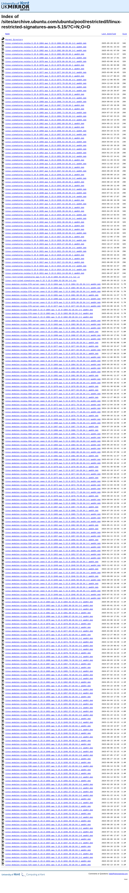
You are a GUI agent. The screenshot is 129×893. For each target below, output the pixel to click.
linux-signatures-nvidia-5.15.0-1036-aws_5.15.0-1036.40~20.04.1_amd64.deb (44, 207)
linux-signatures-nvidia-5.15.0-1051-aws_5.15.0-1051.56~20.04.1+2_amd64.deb (45, 156)
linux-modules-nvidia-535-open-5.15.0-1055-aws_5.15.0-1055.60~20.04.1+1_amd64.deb (49, 704)
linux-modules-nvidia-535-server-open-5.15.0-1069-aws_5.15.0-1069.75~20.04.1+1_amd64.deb (53, 499)
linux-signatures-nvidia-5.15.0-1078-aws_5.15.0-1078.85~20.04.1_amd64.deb (44, 65)
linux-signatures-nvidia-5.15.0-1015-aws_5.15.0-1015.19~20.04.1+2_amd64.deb (45, 266)
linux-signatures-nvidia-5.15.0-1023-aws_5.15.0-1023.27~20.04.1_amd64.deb (44, 244)
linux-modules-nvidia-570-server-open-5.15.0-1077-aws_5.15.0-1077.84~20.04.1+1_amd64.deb (53, 306)
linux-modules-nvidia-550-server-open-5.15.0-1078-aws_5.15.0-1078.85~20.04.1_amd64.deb (51, 386)
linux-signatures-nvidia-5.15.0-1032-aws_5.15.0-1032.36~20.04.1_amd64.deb (44, 222)
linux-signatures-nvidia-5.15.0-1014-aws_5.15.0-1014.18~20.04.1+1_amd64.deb (45, 269)
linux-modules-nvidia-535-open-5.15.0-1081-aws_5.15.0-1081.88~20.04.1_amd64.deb (48, 612)
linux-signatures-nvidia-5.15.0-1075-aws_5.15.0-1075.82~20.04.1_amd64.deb (44, 76)
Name (7, 33)
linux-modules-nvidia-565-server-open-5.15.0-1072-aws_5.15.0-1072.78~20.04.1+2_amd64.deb (53, 361)
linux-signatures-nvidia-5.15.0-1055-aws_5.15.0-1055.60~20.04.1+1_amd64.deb (45, 145)
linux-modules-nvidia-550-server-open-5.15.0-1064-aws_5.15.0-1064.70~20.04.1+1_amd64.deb (53, 437)
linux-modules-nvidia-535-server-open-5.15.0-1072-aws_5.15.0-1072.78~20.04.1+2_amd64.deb (53, 485)
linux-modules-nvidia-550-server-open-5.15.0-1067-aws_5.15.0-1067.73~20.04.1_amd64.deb (51, 426)
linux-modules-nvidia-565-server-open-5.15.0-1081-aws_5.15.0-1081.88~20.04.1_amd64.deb (51, 331)
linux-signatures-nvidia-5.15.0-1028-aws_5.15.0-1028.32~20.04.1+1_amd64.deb (45, 233)
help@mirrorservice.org (118, 874)
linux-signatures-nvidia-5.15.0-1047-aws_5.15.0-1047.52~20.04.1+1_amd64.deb (45, 171)
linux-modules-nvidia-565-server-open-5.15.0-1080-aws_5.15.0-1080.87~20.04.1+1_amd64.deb (53, 335)
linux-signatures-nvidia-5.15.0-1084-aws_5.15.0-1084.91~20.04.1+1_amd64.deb (45, 43)
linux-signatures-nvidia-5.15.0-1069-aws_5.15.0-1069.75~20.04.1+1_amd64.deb (45, 98)
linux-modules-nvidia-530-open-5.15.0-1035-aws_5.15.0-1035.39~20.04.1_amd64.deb (48, 773)
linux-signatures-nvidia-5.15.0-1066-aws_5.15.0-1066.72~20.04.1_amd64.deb (44, 109)
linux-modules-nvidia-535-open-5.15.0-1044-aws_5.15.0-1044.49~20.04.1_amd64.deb (48, 740)
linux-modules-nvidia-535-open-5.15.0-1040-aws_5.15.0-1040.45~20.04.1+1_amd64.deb (49, 751)
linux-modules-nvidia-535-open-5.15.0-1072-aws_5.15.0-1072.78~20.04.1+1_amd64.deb (49, 645)
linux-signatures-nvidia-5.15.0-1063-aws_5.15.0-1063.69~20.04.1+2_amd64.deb (45, 120)
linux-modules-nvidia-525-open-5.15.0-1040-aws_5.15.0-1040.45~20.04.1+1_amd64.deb (49, 832)
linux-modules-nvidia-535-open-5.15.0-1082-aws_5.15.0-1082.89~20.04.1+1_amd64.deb (49, 609)
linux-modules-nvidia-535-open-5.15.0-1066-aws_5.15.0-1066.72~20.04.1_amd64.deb (48, 667)
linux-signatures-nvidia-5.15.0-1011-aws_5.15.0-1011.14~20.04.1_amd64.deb (44, 273)
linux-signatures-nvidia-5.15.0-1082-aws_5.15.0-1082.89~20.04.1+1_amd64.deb (45, 50)
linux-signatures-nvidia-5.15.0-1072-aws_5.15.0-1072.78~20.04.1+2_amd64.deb (45, 83)
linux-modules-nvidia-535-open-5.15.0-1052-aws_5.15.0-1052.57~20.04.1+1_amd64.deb (49, 711)
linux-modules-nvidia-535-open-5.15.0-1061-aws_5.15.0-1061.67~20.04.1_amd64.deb (48, 685)
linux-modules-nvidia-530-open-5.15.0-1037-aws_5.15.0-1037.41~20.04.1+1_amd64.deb (49, 766)
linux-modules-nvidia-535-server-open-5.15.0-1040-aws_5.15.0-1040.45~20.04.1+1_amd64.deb (53, 594)
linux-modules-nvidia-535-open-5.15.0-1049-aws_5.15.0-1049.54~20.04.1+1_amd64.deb (49, 722)
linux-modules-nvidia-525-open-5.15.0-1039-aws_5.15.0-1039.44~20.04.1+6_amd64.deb (49, 835)
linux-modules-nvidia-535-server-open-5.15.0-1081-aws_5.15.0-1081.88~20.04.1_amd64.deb (51, 455)
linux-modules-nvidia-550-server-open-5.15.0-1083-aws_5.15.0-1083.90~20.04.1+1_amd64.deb (53, 368)
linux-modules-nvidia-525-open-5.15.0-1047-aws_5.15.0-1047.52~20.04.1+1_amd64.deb (49, 810)
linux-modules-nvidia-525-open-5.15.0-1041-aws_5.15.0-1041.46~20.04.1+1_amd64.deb (49, 828)
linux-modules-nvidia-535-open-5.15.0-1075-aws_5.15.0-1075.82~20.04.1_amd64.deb (48, 634)
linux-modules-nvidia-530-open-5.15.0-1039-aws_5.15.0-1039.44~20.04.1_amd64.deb (48, 758)
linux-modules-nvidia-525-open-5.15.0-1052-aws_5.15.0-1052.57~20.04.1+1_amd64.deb (49, 791)
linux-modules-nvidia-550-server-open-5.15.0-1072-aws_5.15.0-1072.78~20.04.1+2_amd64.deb (53, 404)
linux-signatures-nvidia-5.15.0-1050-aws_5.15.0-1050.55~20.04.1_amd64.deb (44, 160)
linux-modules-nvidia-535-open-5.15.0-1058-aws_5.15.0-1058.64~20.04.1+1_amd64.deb (49, 689)
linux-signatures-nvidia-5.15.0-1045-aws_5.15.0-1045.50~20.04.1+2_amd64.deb (45, 178)
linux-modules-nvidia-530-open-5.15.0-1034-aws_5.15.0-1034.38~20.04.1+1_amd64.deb (49, 777)
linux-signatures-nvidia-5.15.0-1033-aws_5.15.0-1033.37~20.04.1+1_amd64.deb (45, 218)
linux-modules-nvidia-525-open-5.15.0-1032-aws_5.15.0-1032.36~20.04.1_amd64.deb (48, 861)
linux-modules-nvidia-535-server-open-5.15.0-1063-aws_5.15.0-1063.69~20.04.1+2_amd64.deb (53, 521)
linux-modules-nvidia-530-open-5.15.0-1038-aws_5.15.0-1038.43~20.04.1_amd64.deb (48, 762)
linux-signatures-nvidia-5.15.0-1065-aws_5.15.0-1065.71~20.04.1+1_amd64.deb (45, 112)
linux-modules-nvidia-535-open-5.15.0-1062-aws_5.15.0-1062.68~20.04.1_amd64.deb (48, 682)
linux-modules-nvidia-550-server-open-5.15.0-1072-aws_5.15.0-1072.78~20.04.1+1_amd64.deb (53, 408)
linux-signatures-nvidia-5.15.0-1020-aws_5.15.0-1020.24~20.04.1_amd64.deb (44, 255)
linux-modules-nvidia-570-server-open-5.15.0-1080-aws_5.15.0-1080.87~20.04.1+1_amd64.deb (53, 298)
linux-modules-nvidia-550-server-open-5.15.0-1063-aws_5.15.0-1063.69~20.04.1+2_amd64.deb (53, 441)
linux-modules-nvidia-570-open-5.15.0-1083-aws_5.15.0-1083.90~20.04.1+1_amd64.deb (49, 313)
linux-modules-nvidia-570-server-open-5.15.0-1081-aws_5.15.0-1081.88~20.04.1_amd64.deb (51, 295)
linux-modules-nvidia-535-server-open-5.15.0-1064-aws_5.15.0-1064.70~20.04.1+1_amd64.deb (53, 518)
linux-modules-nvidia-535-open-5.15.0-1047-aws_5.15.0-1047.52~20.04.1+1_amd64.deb (49, 729)
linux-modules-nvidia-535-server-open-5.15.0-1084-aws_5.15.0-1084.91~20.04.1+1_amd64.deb (53, 444)
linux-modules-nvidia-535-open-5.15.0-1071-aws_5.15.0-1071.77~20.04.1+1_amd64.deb (49, 649)
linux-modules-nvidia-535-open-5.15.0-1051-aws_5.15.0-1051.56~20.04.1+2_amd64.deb (49, 715)
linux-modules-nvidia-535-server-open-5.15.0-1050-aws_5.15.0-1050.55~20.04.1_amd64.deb (51, 561)
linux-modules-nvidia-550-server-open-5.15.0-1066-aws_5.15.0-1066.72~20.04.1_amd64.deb (51, 430)
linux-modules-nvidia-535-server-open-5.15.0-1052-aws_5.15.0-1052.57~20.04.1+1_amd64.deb (53, 554)
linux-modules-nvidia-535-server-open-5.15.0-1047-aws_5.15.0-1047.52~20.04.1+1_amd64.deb (53, 572)
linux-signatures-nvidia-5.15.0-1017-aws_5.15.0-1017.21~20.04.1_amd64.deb (44, 262)
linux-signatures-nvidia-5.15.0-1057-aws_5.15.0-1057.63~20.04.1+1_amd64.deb (45, 134)
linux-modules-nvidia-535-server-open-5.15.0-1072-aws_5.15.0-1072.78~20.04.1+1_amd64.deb (53, 488)
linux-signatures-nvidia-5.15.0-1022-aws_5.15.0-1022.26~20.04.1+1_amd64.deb (45, 247)
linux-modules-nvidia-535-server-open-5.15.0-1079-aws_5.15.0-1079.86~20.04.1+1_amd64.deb (53, 463)
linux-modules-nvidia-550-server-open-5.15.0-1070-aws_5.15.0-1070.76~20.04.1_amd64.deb (51, 415)
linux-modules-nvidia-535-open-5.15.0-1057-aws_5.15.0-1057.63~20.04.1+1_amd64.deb (49, 693)
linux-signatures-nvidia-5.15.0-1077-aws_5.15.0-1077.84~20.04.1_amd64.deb (44, 68)
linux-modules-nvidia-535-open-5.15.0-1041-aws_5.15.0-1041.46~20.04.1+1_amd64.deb (49, 748)
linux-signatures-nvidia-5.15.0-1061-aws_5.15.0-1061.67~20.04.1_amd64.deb (44, 127)
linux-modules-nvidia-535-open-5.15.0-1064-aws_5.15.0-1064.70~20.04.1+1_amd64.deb (49, 675)
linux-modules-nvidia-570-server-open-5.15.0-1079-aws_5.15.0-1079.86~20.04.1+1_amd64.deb (53, 302)
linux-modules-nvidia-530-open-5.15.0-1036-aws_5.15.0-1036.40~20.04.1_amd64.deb (48, 769)
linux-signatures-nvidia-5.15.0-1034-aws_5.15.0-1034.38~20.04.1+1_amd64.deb (45, 214)
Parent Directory (14, 39)
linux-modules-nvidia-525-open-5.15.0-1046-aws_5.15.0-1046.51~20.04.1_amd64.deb (48, 813)
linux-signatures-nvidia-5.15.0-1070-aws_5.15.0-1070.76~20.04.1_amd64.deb (44, 94)
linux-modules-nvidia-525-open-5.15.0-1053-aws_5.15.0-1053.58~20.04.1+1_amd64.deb (49, 788)
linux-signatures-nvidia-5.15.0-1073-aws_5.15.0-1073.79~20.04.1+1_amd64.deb (45, 79)
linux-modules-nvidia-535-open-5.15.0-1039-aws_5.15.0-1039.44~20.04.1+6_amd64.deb (49, 755)
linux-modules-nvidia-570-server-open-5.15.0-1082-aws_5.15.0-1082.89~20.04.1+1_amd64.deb (53, 291)
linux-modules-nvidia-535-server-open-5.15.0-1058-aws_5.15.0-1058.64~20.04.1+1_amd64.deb (53, 532)
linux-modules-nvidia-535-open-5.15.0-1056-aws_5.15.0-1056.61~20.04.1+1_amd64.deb (49, 700)
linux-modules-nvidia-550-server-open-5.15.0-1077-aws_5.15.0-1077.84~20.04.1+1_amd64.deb (53, 393)
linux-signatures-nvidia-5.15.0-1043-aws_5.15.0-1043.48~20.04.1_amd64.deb (44, 185)
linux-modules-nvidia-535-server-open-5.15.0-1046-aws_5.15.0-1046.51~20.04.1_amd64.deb (51, 576)
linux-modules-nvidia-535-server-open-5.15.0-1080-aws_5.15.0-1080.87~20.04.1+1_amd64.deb (53, 459)
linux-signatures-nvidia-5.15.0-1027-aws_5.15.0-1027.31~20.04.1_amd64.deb (44, 236)
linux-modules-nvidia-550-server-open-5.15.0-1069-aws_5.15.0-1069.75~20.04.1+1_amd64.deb (53, 419)
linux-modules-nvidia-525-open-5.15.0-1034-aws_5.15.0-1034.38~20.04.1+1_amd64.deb (49, 853)
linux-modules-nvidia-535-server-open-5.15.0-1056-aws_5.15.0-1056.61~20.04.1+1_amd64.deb (53, 543)
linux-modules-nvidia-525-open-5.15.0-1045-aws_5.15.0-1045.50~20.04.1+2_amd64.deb (49, 817)
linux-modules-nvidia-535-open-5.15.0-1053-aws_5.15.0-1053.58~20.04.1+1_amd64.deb (49, 707)
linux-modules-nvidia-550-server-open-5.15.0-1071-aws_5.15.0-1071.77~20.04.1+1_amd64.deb (53, 412)
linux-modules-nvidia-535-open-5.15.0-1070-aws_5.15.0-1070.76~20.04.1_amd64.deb (48, 653)
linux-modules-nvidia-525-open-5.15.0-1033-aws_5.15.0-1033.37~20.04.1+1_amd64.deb (49, 857)
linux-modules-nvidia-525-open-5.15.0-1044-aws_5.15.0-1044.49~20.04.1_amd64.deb (48, 821)
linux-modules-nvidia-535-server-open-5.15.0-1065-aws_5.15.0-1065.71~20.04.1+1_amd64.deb (53, 514)
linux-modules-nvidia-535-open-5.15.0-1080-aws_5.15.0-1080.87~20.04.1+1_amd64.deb (49, 616)
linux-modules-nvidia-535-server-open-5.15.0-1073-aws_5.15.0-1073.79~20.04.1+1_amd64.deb (53, 481)
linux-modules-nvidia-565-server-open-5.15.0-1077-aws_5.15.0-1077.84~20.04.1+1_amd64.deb (53, 350)
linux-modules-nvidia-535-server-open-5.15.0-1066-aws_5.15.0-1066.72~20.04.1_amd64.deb (51, 510)
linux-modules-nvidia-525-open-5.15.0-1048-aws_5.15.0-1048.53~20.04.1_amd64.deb (48, 806)
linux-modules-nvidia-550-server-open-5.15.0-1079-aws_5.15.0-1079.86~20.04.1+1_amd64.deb (53, 382)
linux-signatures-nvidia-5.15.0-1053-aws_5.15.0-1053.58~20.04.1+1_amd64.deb (45, 149)
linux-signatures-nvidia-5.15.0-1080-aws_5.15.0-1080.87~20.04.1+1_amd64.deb (45, 57)
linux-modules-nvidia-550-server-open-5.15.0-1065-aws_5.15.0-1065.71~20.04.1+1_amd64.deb (53, 434)
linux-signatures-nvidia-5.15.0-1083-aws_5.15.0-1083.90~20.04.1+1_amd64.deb (45, 46)
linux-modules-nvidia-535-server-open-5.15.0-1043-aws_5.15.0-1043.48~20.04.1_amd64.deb (51, 587)
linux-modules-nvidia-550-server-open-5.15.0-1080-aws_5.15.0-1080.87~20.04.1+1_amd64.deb (53, 379)
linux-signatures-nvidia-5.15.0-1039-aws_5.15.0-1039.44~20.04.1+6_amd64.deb (45, 196)
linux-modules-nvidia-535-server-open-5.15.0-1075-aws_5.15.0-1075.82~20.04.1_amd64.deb (51, 477)
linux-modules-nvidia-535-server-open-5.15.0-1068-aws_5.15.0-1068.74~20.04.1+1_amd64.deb (53, 503)
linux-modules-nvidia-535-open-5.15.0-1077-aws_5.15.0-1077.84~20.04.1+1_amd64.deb (49, 631)
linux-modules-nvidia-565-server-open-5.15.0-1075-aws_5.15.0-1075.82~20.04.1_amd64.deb (51, 353)
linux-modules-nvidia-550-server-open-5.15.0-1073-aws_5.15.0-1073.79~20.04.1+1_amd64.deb (53, 401)
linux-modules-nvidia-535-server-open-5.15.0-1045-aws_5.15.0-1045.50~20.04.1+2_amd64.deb (53, 580)
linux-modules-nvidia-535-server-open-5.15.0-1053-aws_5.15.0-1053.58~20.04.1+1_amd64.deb (53, 550)
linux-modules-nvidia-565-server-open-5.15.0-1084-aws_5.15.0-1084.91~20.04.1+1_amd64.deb (53, 320)
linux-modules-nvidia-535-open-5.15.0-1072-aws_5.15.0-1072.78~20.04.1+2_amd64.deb (49, 642)
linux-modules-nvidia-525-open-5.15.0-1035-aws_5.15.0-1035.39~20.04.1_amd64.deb (48, 850)
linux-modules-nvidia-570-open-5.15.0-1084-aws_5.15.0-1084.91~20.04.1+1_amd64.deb (49, 309)
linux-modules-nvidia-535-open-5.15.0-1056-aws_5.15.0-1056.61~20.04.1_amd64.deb (48, 696)
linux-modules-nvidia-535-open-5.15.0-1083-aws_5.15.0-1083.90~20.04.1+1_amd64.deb (49, 605)
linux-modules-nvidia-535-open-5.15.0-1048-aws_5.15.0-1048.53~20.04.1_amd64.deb (48, 726)
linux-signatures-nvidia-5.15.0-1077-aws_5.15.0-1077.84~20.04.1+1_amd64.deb (45, 72)
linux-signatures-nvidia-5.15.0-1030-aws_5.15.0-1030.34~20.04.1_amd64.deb (44, 229)
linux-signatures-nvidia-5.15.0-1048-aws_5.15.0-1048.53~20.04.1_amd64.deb (44, 167)
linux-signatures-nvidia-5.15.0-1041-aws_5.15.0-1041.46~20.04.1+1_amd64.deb (45, 189)
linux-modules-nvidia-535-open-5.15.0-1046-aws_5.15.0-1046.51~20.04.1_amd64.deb (48, 733)
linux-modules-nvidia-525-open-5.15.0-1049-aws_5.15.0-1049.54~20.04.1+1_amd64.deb (49, 802)
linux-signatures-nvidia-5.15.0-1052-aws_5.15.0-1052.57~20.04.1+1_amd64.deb (45, 152)
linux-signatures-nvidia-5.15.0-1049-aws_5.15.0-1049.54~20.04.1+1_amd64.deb (45, 163)
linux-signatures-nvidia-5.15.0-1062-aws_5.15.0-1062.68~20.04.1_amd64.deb (44, 123)
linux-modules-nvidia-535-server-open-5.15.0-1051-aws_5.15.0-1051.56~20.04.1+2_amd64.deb (53, 558)
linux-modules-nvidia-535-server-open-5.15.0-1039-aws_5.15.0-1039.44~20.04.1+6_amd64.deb (53, 598)
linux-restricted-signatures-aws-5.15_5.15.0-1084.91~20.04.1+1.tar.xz (42, 277)
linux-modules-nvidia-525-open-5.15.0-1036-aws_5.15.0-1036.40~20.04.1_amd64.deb (48, 846)
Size (124, 33)
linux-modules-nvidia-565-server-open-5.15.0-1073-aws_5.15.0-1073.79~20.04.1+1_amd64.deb (53, 357)
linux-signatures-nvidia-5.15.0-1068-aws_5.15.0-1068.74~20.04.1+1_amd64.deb (45, 101)
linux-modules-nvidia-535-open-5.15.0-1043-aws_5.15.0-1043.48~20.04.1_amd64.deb (48, 744)
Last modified (109, 33)
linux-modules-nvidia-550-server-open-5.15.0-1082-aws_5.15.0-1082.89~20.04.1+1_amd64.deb (53, 371)
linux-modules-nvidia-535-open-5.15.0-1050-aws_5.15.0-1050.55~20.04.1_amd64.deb (48, 718)
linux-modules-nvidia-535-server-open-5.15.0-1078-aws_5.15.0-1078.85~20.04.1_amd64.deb (51, 466)
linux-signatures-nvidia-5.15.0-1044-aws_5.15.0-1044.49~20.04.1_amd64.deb (44, 182)
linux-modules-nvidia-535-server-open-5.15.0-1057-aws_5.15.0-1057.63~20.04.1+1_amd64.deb (53, 536)
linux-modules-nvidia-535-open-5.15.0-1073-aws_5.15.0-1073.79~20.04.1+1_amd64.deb (49, 638)
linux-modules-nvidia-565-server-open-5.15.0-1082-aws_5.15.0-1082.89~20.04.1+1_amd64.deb (53, 328)
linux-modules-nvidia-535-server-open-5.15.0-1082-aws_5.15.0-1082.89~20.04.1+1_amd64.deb (53, 452)
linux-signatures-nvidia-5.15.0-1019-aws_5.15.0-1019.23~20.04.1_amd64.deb (44, 258)
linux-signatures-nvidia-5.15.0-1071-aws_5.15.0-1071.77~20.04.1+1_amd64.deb (45, 90)
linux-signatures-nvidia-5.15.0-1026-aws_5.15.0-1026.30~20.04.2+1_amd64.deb (45, 240)
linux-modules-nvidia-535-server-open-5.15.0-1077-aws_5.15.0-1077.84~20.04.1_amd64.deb (51, 470)
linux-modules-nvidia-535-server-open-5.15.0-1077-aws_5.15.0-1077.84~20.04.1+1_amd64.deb (53, 474)
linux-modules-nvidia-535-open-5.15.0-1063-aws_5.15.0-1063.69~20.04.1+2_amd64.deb (49, 678)
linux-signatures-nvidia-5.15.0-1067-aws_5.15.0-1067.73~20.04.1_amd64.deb (44, 105)
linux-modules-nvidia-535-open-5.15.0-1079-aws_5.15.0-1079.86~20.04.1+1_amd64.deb (49, 620)
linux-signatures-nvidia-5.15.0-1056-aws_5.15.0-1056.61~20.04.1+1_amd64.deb (45, 141)
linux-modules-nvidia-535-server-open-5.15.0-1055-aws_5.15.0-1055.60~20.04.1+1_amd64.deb (53, 547)
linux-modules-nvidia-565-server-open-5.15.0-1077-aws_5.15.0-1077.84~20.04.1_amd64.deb (51, 346)
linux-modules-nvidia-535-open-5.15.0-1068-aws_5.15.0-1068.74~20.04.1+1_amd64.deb (49, 660)
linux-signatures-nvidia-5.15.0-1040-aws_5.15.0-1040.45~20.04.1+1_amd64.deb (45, 193)
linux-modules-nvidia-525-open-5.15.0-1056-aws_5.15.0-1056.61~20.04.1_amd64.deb (48, 780)
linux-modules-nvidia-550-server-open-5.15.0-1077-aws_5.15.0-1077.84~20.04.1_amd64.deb (51, 390)
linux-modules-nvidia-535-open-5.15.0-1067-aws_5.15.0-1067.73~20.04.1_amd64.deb (48, 664)
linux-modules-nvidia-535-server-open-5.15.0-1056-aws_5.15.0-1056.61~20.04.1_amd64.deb (51, 539)
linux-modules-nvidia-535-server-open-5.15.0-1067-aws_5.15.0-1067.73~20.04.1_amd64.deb (51, 507)
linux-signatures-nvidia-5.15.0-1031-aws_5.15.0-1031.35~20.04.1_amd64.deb (44, 225)
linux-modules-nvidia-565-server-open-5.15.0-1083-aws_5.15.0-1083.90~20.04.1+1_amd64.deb (53, 324)
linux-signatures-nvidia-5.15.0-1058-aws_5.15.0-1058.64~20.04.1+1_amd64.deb (45, 130)
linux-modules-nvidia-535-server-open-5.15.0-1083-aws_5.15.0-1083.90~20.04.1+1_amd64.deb (53, 448)
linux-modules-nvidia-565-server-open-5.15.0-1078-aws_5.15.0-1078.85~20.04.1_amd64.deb (51, 342)
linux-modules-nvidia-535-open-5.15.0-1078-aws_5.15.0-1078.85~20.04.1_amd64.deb (48, 623)
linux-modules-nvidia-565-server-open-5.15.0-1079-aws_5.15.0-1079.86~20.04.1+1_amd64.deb (53, 339)
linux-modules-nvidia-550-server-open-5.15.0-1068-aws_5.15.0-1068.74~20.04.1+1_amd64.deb (53, 423)
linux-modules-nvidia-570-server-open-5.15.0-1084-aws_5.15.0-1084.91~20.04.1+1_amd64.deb (53, 284)
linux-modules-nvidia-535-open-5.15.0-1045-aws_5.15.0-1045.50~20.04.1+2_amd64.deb (49, 737)
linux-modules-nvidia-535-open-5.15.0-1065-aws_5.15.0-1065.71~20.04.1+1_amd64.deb (49, 671)
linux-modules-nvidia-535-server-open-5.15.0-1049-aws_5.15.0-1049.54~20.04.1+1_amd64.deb (53, 565)
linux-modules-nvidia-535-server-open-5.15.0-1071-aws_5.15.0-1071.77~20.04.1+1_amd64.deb (53, 492)
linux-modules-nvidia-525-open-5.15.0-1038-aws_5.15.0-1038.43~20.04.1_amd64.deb (48, 839)
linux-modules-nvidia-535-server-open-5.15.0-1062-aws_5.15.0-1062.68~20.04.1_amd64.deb (51, 525)
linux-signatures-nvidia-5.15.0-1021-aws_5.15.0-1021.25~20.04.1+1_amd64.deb (45, 251)
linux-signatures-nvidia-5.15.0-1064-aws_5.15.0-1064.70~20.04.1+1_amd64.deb (45, 116)
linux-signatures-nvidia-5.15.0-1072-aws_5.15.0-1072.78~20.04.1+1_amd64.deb (45, 87)
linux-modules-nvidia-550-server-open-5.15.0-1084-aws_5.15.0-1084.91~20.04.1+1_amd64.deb (53, 364)
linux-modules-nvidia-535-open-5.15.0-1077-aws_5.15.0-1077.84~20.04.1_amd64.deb (48, 627)
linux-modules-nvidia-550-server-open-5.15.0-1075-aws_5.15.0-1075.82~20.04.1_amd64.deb (51, 397)
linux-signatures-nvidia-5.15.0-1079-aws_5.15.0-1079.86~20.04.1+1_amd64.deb (45, 61)
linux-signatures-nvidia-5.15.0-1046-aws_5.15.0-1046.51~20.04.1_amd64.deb (44, 174)
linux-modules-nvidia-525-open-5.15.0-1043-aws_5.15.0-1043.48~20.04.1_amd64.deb (48, 824)
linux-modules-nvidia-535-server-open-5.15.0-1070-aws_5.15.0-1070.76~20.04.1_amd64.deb (51, 496)
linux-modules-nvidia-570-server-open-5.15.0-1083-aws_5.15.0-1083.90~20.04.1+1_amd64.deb (53, 287)
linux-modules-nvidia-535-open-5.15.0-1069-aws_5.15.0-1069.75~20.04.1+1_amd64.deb (49, 656)
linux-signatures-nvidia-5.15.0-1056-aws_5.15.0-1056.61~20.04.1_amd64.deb (44, 138)
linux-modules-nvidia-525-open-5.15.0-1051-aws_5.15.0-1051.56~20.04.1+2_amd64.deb (49, 795)
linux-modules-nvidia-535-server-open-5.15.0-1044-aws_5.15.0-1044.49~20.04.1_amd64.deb (51, 583)
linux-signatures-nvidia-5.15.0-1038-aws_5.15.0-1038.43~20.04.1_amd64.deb (44, 200)
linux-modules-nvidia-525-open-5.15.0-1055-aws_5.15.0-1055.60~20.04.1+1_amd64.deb (49, 784)
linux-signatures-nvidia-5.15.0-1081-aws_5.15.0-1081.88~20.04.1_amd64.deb (44, 54)
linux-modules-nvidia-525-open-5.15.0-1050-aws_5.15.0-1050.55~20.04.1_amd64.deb (48, 799)
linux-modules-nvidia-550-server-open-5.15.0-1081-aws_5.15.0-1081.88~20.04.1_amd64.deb (51, 375)
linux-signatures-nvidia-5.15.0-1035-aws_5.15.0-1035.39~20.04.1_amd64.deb (44, 211)
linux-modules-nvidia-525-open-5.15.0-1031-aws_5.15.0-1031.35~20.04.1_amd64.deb (48, 864)
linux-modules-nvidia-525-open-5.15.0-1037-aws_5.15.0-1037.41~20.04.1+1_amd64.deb (49, 842)
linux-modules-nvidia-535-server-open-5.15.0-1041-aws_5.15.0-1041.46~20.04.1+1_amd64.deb (53, 591)
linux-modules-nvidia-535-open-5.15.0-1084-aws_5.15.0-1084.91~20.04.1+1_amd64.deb (49, 601)
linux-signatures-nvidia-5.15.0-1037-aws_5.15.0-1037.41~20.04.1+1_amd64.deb (45, 204)
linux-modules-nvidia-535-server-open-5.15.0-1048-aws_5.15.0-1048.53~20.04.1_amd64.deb (51, 569)
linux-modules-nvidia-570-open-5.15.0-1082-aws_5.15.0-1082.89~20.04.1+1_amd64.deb (49, 317)
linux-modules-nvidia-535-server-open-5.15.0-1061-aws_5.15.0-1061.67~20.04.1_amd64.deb (51, 528)
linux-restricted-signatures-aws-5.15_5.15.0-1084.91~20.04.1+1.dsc (41, 280)
